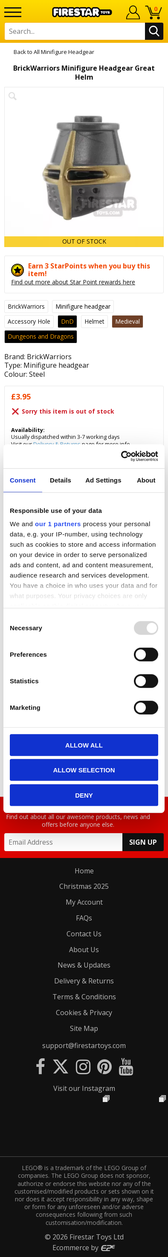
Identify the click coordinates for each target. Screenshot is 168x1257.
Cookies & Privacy (84, 1012)
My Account (84, 902)
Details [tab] (60, 479)
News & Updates (84, 965)
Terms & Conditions (84, 996)
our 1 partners (58, 523)
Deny (84, 794)
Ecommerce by (84, 1247)
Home (84, 871)
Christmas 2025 (84, 886)
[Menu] (12, 12)
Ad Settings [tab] (103, 479)
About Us (84, 949)
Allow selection (84, 770)
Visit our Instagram (84, 1088)
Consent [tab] (23, 479)
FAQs (84, 918)
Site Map (84, 1028)
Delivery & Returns (84, 981)
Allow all (84, 744)
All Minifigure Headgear (64, 52)
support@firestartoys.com (84, 1045)
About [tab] (146, 479)
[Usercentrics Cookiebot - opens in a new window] (121, 456)
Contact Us (84, 933)
